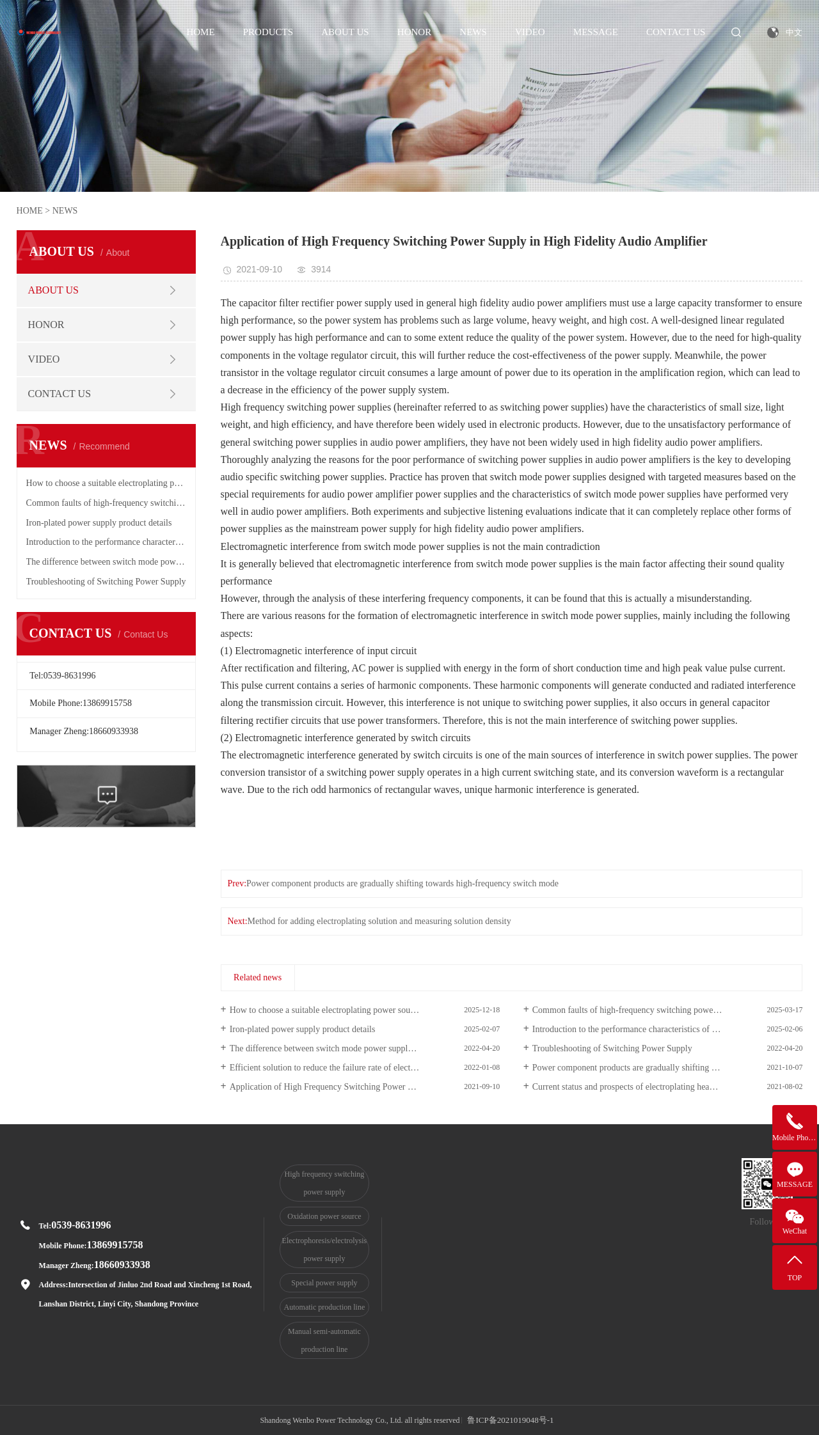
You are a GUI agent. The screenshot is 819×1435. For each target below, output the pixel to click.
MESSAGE (595, 32)
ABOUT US (345, 32)
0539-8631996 (81, 1224)
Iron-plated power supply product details (99, 523)
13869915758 (115, 1244)
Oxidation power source (324, 1216)
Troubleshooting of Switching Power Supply (106, 581)
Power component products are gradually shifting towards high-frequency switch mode (402, 883)
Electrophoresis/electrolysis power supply (324, 1249)
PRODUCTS (268, 32)
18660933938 (122, 1264)
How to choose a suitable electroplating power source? (106, 483)
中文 (794, 32)
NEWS (473, 32)
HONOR (414, 32)
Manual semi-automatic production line (324, 1340)
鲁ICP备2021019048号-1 (510, 1420)
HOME (200, 32)
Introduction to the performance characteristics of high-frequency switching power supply (106, 542)
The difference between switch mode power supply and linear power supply (106, 562)
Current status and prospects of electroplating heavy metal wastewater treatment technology (667, 1087)
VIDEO (530, 32)
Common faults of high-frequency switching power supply (106, 503)
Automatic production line (324, 1307)
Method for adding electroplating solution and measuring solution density (379, 921)
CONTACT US (675, 32)
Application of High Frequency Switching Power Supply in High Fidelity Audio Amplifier (365, 1087)
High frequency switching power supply (325, 1183)
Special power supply (324, 1282)
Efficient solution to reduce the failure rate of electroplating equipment (356, 1067)
